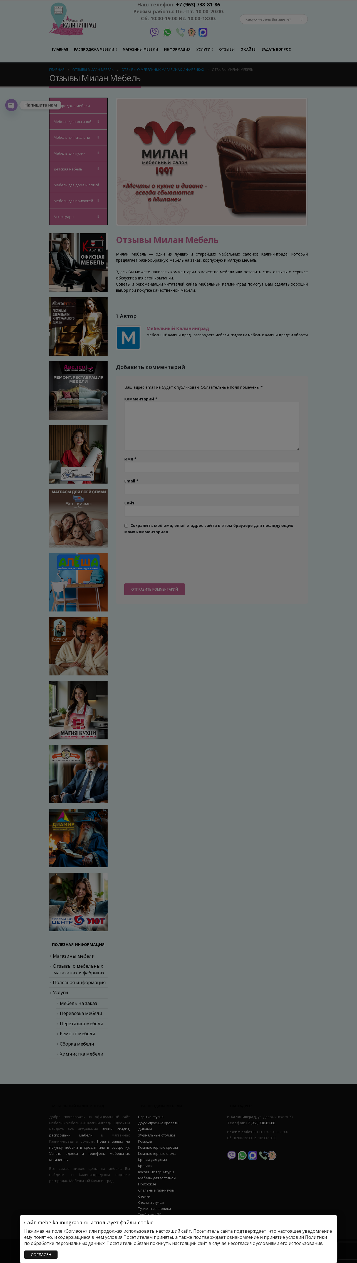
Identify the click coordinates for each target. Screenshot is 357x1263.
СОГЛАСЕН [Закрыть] (41, 1254)
